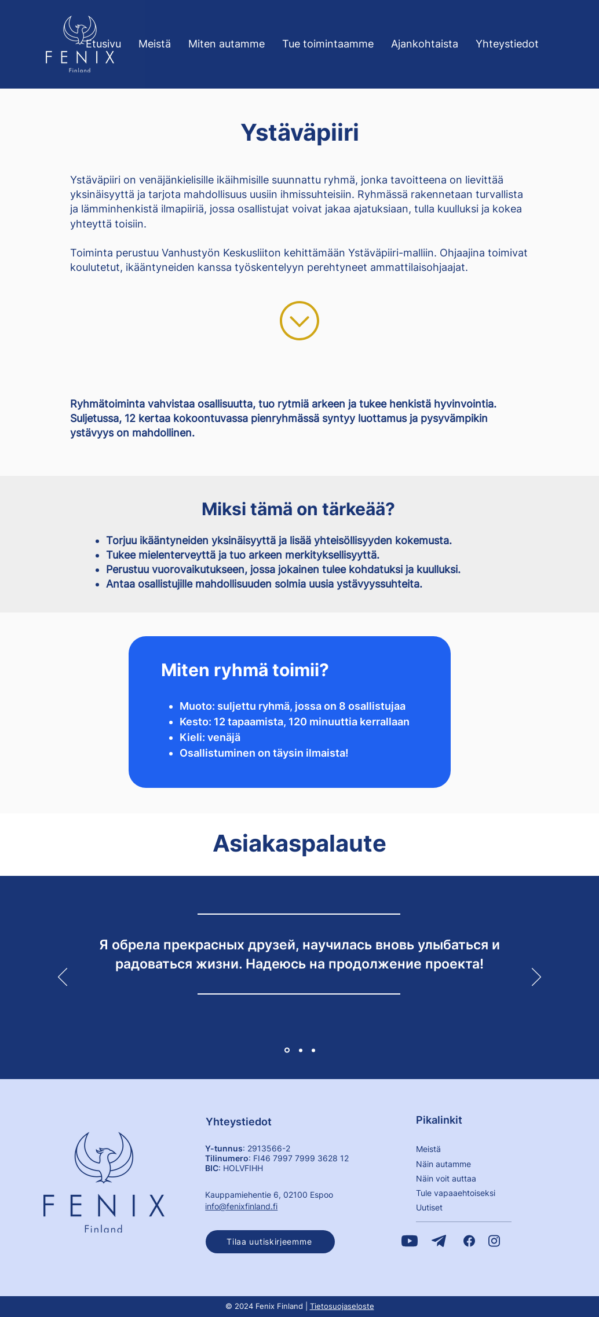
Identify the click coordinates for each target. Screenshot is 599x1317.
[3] (313, 1050)
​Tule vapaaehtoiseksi (455, 1193)
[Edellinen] (62, 978)
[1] (287, 1050)
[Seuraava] (536, 978)
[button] (270, 1241)
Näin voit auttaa (446, 1178)
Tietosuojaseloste (342, 1306)
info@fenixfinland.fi (241, 1206)
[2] (300, 1050)
